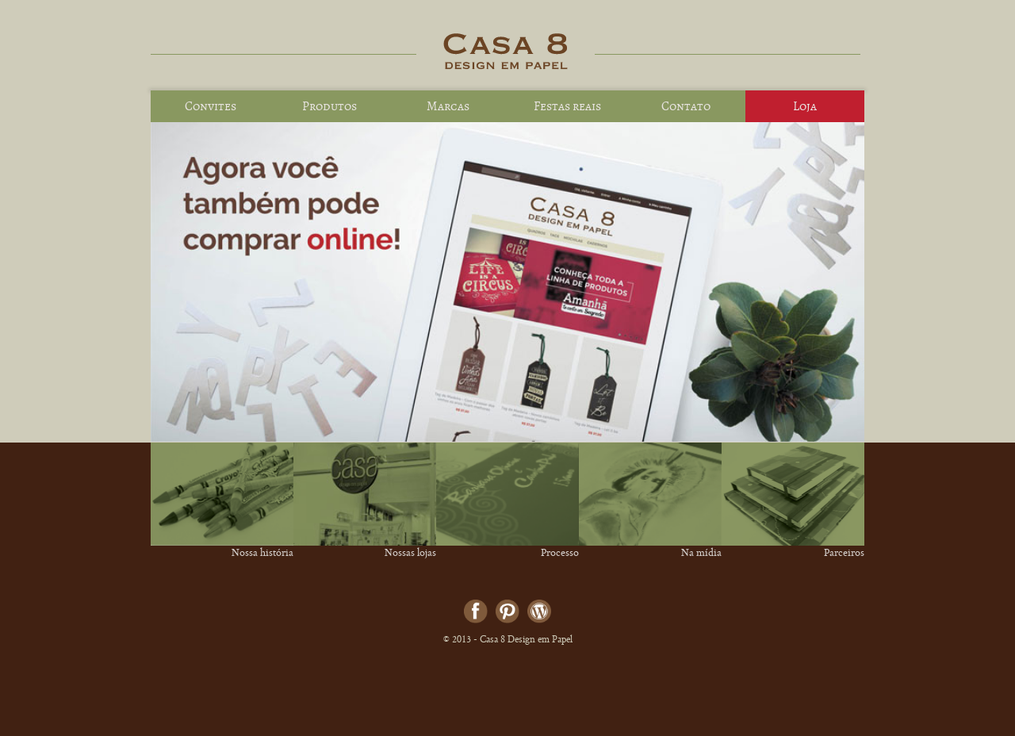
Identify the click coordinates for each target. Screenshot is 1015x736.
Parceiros (844, 554)
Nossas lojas (410, 554)
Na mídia (701, 554)
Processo (560, 554)
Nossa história (262, 554)
